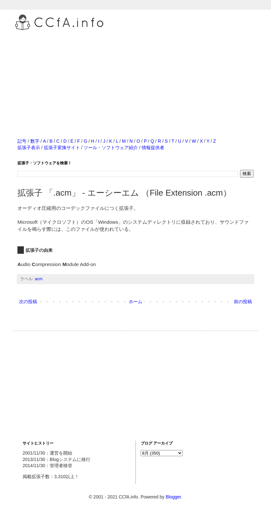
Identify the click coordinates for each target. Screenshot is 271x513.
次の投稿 (28, 301)
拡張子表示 (28, 147)
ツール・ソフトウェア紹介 (111, 147)
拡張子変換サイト (62, 147)
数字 (34, 141)
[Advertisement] (135, 77)
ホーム (135, 301)
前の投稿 (243, 301)
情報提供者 (153, 147)
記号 (21, 141)
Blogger (173, 496)
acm (39, 279)
